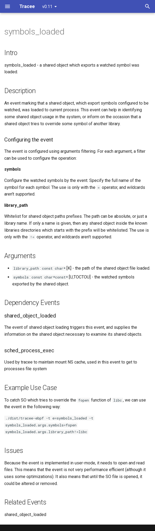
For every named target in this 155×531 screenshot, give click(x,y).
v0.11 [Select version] (47, 6)
